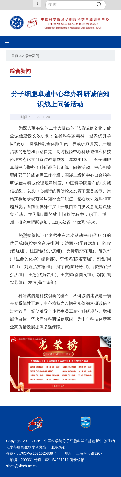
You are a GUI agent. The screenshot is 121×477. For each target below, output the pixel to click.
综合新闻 (32, 56)
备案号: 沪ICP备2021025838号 (32, 453)
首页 (14, 56)
